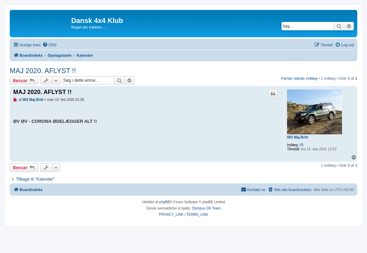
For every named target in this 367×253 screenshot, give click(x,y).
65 (301, 145)
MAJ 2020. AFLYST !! (43, 70)
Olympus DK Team (206, 208)
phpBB (164, 202)
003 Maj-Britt (297, 137)
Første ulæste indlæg (299, 78)
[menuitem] (49, 45)
